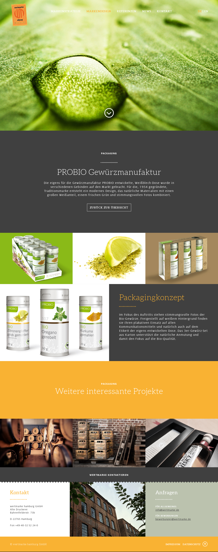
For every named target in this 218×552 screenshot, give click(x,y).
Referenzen (126, 11)
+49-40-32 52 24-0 (26, 525)
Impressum (173, 544)
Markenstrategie (66, 11)
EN (206, 11)
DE (200, 11)
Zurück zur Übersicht (109, 207)
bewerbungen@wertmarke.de (173, 519)
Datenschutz (192, 544)
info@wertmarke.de (167, 510)
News (146, 11)
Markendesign (98, 11)
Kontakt (164, 11)
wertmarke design (19, 15)
